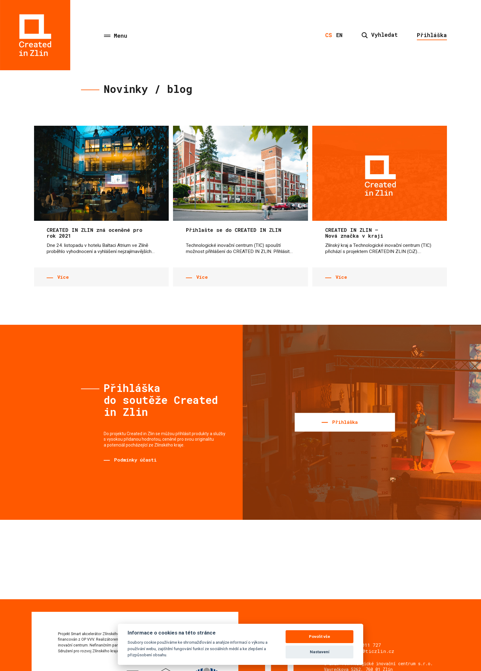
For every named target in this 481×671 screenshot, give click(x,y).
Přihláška (432, 35)
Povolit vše (319, 636)
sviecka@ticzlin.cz (368, 651)
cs (328, 35)
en (339, 35)
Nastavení (319, 652)
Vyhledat (380, 34)
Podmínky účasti (135, 460)
